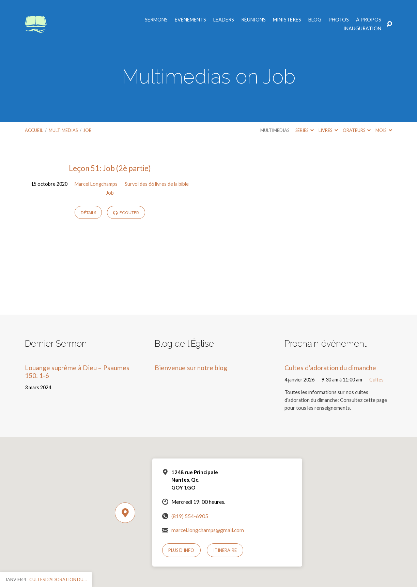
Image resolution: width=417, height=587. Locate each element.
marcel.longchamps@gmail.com (207, 530)
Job (87, 130)
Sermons (156, 19)
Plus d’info (181, 550)
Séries (304, 130)
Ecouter (126, 212)
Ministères (287, 19)
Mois (383, 130)
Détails (88, 212)
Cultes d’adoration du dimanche (330, 368)
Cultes (376, 379)
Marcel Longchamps (96, 184)
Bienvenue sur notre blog (191, 368)
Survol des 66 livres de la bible (157, 184)
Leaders (223, 19)
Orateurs (357, 130)
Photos (338, 19)
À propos (368, 19)
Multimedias (63, 130)
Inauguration (362, 28)
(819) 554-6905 (189, 516)
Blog (314, 19)
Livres (328, 130)
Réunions (253, 19)
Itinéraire (225, 550)
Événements (190, 19)
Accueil (34, 130)
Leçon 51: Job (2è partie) (110, 168)
